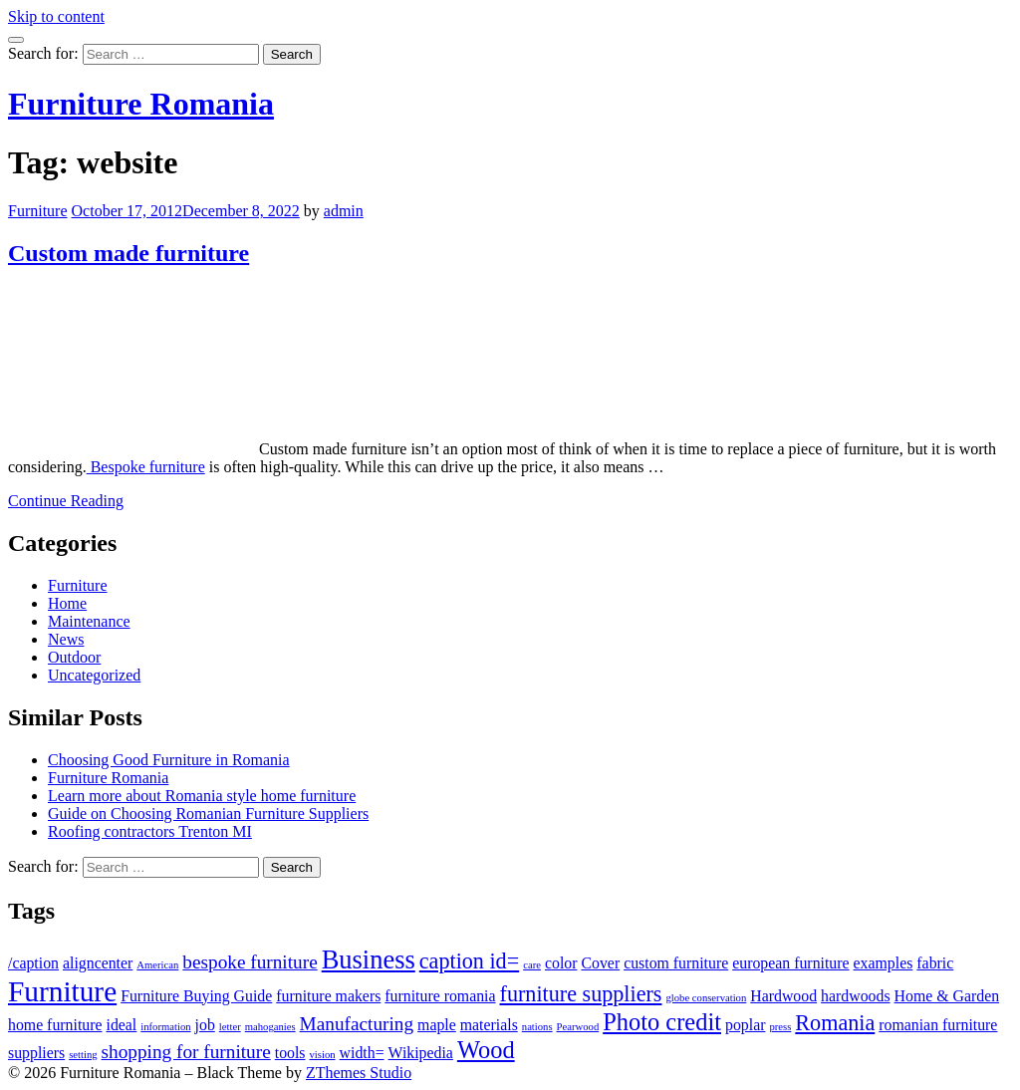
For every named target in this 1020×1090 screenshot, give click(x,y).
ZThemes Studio (358, 1072)
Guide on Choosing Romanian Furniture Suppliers (208, 813)
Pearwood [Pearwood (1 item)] (578, 1026)
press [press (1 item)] (780, 1026)
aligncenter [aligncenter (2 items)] (97, 962)
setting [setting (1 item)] (83, 1054)
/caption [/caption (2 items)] (33, 962)
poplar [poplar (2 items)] (745, 1024)
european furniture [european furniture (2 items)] (790, 962)
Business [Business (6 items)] (368, 959)
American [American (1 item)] (157, 964)
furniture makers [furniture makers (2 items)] (328, 995)
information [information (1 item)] (165, 1026)
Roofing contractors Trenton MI (150, 831)
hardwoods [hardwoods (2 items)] (855, 995)
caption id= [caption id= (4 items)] (469, 961)
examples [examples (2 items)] (883, 962)
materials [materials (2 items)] (489, 1024)
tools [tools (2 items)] (290, 1052)
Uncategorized (94, 675)
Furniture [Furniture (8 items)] (62, 991)
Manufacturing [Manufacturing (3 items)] (356, 1023)
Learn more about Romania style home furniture (202, 795)
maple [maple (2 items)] (436, 1024)
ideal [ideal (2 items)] (122, 1024)
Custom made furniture (128, 253)
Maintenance (89, 621)
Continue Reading (66, 500)
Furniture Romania (141, 104)
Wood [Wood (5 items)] (486, 1049)
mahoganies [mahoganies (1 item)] (270, 1026)
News (66, 639)
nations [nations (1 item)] (537, 1026)
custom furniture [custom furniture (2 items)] (676, 962)
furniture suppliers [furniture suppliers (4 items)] (581, 993)
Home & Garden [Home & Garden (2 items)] (947, 995)
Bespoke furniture (146, 466)
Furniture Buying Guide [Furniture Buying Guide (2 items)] (196, 995)
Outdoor (74, 657)
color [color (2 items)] (561, 962)
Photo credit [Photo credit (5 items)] (662, 1021)
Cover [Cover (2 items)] (600, 962)
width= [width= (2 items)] (362, 1052)
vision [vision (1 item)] (323, 1054)
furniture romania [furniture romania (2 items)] (439, 995)
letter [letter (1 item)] (230, 1026)
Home (67, 603)
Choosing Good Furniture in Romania (169, 759)
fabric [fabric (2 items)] (934, 962)
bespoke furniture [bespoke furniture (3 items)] (249, 962)
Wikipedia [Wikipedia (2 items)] (420, 1052)
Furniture (38, 210)
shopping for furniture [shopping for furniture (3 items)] (186, 1051)
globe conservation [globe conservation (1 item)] (705, 997)
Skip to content (56, 16)
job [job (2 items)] (205, 1024)
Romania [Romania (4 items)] (835, 1022)
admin (344, 210)
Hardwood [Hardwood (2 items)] (783, 995)
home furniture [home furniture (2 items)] (55, 1024)
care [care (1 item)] (532, 964)
